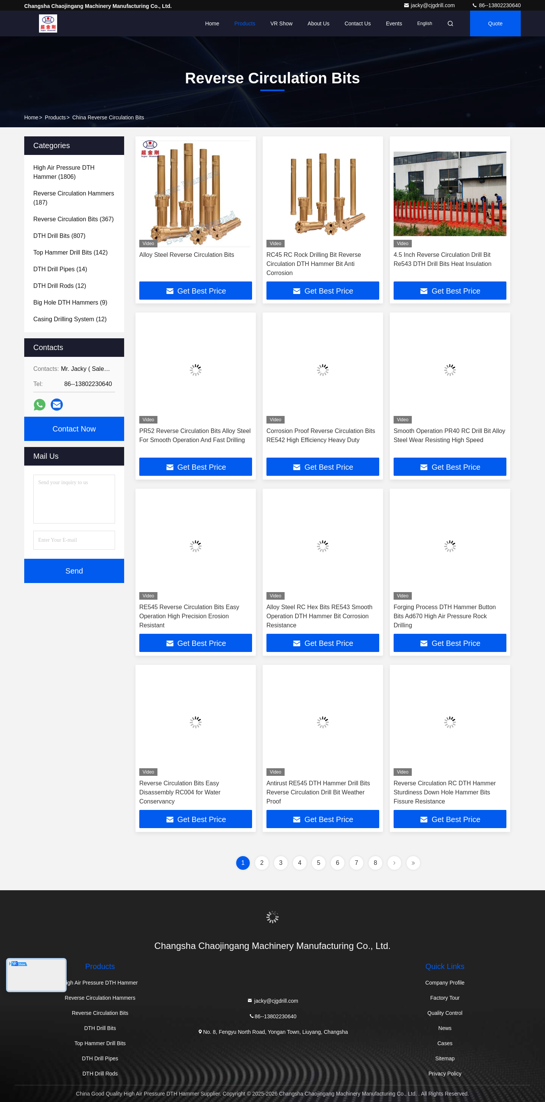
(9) (70, 302)
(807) (59, 236)
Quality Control (444, 1013)
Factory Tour (445, 998)
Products (244, 23)
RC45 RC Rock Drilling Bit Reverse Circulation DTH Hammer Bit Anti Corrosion (313, 264)
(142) (70, 252)
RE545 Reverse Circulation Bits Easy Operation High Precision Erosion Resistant (189, 616)
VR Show (281, 23)
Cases (445, 1043)
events (394, 23)
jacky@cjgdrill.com (429, 5)
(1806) (64, 172)
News (445, 1028)
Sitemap (445, 1058)
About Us (319, 23)
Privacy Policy (444, 1074)
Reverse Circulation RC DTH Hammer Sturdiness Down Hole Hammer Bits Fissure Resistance (445, 792)
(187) (73, 198)
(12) (59, 286)
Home (212, 23)
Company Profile (445, 983)
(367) (73, 219)
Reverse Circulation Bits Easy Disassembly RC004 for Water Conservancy (180, 792)
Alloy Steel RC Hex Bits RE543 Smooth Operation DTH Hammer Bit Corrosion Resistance (319, 616)
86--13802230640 (496, 5)
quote (495, 23)
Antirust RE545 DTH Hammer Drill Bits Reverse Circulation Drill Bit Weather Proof (318, 792)
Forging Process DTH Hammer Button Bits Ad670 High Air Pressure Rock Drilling (445, 616)
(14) (60, 269)
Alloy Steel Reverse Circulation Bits (186, 255)
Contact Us (357, 23)
